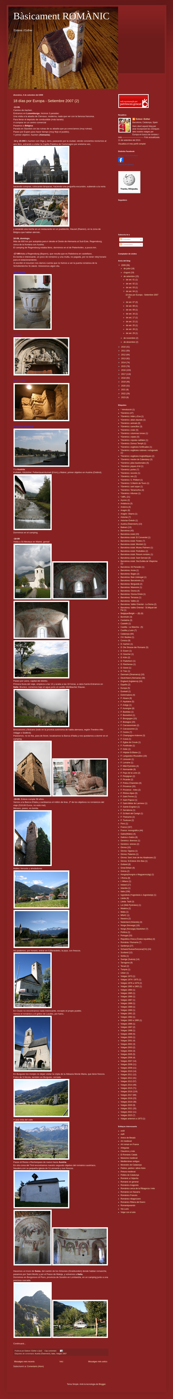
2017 (123, 374)
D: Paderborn (126, 661)
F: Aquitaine (126, 701)
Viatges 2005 (126, 1054)
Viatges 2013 (126, 1081)
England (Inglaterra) (129, 681)
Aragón (124, 510)
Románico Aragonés (130, 1185)
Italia (53, 1354)
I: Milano (124, 881)
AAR (123, 1131)
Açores (124, 500)
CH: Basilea (126, 637)
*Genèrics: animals (129, 423)
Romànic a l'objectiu (129, 1178)
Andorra (124, 507)
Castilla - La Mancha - (130, 627)
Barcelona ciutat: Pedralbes (133, 551)
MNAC (123, 915)
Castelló (124, 623)
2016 (123, 370)
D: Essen (125, 651)
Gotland (124, 864)
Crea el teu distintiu (126, 164)
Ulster (123, 973)
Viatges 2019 (126, 1102)
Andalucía (125, 503)
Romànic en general (129, 1182)
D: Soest (124, 668)
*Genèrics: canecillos (130, 426)
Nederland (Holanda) (130, 922)
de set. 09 (130, 310)
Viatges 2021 (126, 1108)
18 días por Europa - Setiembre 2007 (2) (46, 101)
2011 (123, 351)
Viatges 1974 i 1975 (129, 979)
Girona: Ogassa (128, 851)
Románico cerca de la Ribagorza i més (138, 1188)
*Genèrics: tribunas (129, 493)
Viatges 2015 (126, 1088)
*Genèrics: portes (128, 469)
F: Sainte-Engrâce (129, 807)
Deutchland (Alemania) (131, 678)
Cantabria (125, 620)
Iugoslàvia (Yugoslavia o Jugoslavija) (137, 895)
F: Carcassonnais (128, 725)
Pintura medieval (128, 1172)
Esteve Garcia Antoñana (128, 155)
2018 (123, 378)
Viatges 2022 (126, 1112)
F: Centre (125, 732)
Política (124, 932)
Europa (124, 688)
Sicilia (123, 956)
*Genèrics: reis (127, 476)
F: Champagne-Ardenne (131, 735)
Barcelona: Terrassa (129, 597)
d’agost (127, 272)
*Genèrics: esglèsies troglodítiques (136, 456)
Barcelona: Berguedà (130, 584)
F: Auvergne (126, 708)
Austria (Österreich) (42, 1354)
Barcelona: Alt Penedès (131, 567)
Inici (61, 1361)
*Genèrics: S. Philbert (130, 480)
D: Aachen (125, 644)
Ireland (124, 885)
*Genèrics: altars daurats (132, 420)
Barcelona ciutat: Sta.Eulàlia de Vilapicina (139, 561)
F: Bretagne (126, 722)
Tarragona (125, 962)
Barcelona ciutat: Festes (131, 541)
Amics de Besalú (128, 1138)
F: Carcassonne (128, 729)
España (124, 684)
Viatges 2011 (126, 1074)
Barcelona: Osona (129, 591)
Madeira (124, 908)
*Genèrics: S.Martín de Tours (133, 483)
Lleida (123, 898)
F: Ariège (125, 705)
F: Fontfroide (126, 745)
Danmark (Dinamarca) (130, 674)
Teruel (123, 966)
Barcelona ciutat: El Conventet (134, 537)
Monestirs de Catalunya (131, 1165)
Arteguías (125, 1148)
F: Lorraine (125, 762)
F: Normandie (127, 769)
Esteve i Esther (143, 119)
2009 (123, 265)
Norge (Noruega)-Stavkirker (133, 929)
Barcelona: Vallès (128, 601)
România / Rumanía (129, 942)
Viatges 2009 (126, 1068)
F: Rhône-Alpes (127, 793)
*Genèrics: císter (128, 430)
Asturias (124, 517)
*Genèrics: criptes (128, 437)
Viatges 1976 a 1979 (130, 983)
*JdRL (123, 497)
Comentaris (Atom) (35, 1366)
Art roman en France (130, 1144)
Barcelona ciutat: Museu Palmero (135, 547)
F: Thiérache (126, 817)
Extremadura (126, 695)
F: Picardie (125, 779)
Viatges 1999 (126, 1034)
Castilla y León (127, 630)
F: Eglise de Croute (129, 742)
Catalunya (125, 634)
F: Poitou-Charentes (129, 783)
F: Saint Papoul (127, 800)
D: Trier (124, 671)
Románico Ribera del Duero (133, 1202)
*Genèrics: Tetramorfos (131, 490)
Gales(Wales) (127, 834)
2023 (123, 397)
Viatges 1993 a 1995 (130, 1020)
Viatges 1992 (126, 1017)
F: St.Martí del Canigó (130, 813)
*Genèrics (125, 413)
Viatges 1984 (126, 990)
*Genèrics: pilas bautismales (133, 463)
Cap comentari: (50, 1351)
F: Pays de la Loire (129, 773)
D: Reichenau (127, 664)
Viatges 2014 (126, 1085)
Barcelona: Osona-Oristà (132, 594)
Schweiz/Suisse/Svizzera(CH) (134, 949)
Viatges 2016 (126, 1091)
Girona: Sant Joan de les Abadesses (137, 857)
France (124, 827)
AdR (122, 1134)
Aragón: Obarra (127, 514)
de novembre (130, 338)
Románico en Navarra (130, 1192)
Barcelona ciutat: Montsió (132, 544)
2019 (123, 382)
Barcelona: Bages (128, 574)
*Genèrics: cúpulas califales (133, 440)
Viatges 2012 (126, 1078)
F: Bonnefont (126, 715)
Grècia (123, 871)
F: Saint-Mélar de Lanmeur (132, 803)
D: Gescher (126, 654)
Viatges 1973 (126, 976)
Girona (124, 847)
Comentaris (126, 244)
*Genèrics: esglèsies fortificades (135, 447)
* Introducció (126, 409)
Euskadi (124, 691)
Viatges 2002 (126, 1044)
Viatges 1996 (126, 1024)
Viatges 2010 (126, 1071)
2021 (123, 389)
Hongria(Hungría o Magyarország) (136, 874)
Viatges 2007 (61, 1354)
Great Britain (126, 868)
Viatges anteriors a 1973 (131, 1118)
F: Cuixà (124, 739)
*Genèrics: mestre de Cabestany (135, 459)
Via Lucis (125, 1209)
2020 (123, 386)
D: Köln (124, 657)
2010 (123, 347)
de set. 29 (130, 333)
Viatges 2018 (126, 1098)
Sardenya (125, 946)
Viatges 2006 (126, 1057)
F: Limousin (126, 759)
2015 (123, 366)
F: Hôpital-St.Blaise (129, 752)
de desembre (130, 342)
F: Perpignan (126, 776)
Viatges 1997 (126, 1027)
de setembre (129, 276)
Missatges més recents (24, 1361)
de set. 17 (130, 317)
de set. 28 (130, 329)
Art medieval (126, 1141)
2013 (123, 358)
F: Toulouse (126, 820)
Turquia (124, 969)
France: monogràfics (130, 830)
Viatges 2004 (126, 1051)
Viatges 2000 (126, 1037)
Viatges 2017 (126, 1095)
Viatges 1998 (126, 1030)
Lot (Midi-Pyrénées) (129, 905)
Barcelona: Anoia (128, 570)
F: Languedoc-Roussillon (132, 756)
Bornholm (125, 617)
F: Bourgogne (127, 718)
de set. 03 (130, 287)
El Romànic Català (129, 1155)
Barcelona (125, 530)
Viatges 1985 (126, 993)
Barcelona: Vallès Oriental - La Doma (137, 604)
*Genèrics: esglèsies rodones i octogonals (139, 450)
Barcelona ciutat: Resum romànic (135, 554)
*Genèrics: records (129, 473)
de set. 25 (130, 325)
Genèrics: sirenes (128, 844)
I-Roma (124, 878)
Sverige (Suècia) (128, 959)
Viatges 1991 (126, 1013)
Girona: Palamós (128, 854)
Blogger (102, 1384)
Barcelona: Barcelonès (131, 580)
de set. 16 (130, 314)
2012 (123, 355)
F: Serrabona (126, 810)
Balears (124, 527)
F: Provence (126, 786)
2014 (123, 362)
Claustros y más (128, 1151)
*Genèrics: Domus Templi (132, 443)
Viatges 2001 (126, 1040)
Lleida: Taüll (126, 901)
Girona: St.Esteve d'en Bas (133, 861)
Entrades (125, 239)
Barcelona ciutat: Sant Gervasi (134, 558)
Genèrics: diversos (129, 840)
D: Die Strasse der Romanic (133, 647)
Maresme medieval (129, 1158)
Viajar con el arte (128, 1212)
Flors (123, 823)
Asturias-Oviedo (128, 520)
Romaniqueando (128, 1205)
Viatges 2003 (126, 1047)
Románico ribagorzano (131, 1199)
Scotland (124, 952)
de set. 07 (130, 302)
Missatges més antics (97, 1361)
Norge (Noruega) (128, 925)
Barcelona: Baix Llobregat (132, 577)
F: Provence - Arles (129, 790)
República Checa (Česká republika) (136, 939)
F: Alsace (125, 698)
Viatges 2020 (126, 1105)
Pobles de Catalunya (130, 1175)
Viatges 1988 (126, 1003)
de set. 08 (130, 306)
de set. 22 (130, 321)
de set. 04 (130, 291)
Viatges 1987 (126, 1000)
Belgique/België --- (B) (130, 613)
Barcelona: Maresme (130, 587)
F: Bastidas (126, 712)
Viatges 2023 (126, 1115)
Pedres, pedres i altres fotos (133, 1168)
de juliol (127, 268)
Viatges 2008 (126, 1064)
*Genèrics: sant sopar (130, 486)
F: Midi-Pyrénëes (128, 766)
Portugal (124, 935)
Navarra (124, 918)
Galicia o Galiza (128, 837)
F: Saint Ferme (127, 796)
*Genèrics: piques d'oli (130, 466)
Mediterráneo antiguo (130, 1161)
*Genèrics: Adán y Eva (131, 416)
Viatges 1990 (126, 1010)
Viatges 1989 (126, 1007)
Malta (123, 912)
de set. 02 (130, 284)
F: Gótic (124, 749)
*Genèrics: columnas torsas (133, 433)
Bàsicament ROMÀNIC (61, 15)
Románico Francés (129, 1195)
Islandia (124, 888)
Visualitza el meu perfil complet (132, 144)
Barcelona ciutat (128, 534)
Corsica (124, 640)
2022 (123, 393)
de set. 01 (130, 280)
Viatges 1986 (126, 996)
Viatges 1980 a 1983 (130, 986)
